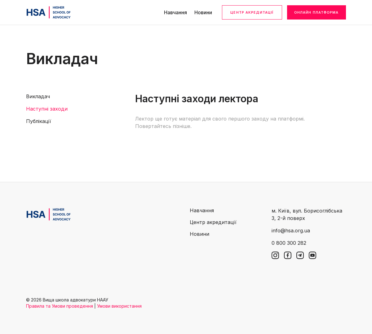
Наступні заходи (47, 109)
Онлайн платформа (316, 12)
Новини (203, 12)
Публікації (38, 121)
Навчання (175, 12)
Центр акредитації (251, 12)
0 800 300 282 (289, 243)
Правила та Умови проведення (59, 306)
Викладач (38, 96)
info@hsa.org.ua (291, 230)
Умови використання (119, 306)
